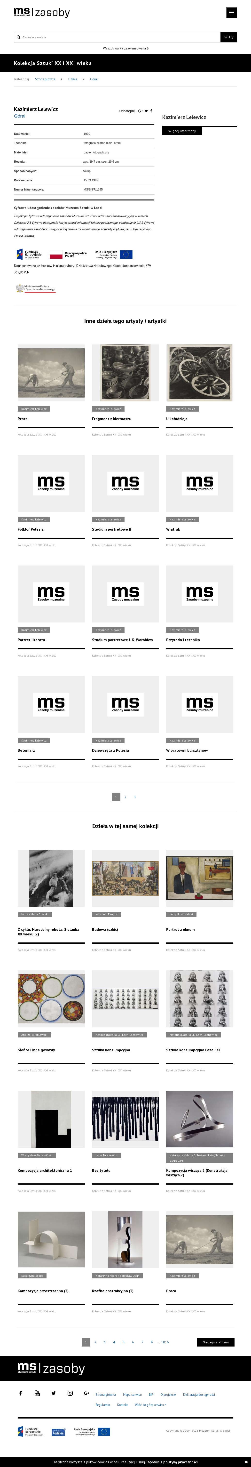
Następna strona (216, 1342)
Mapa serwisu (132, 1395)
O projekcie (168, 1395)
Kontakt (122, 1405)
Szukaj (228, 37)
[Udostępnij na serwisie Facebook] (151, 111)
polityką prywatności (180, 1462)
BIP (151, 1395)
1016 (165, 1342)
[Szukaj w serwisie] (117, 37)
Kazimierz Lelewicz (36, 109)
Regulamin (103, 1405)
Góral (94, 79)
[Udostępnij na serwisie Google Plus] (141, 111)
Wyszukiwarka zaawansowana (125, 48)
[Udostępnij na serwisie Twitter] (147, 111)
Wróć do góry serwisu (150, 1405)
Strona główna (45, 79)
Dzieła (73, 79)
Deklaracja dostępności (199, 1395)
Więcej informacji (182, 131)
